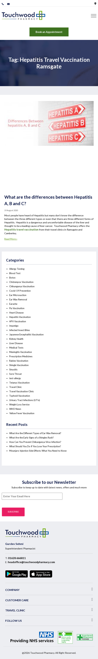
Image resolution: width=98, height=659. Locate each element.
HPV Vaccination (17, 321)
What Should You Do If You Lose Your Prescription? (35, 446)
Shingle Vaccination (19, 365)
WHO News (15, 408)
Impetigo (13, 325)
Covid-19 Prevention (20, 290)
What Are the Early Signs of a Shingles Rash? (31, 437)
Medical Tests (16, 347)
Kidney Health (16, 338)
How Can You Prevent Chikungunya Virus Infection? (35, 442)
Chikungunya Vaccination (22, 286)
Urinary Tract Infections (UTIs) (24, 400)
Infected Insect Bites (19, 330)
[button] (49, 589)
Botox (12, 277)
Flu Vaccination (16, 308)
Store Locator (95, 3)
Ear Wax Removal (18, 299)
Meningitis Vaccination (20, 352)
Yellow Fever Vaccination (21, 413)
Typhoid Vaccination (19, 395)
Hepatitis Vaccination (20, 317)
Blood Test (14, 273)
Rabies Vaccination (18, 360)
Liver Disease (16, 343)
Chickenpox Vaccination (21, 282)
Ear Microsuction (17, 295)
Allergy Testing (16, 268)
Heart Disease (16, 312)
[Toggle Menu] (94, 15)
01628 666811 (17, 558)
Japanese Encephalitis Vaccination (26, 334)
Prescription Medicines (20, 356)
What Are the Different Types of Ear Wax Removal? (35, 433)
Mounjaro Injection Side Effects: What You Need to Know (38, 450)
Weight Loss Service (19, 404)
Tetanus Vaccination (19, 382)
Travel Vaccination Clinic (21, 391)
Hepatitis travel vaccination (21, 229)
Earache (13, 303)
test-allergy (15, 378)
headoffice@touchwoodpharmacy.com (31, 562)
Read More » (10, 239)
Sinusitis (13, 369)
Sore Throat (15, 373)
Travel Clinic (15, 387)
